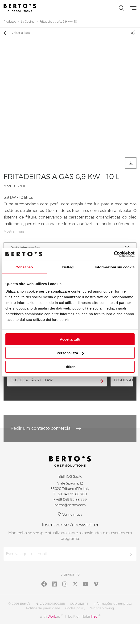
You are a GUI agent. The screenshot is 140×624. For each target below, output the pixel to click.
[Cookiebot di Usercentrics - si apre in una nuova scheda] (114, 254)
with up (51, 616)
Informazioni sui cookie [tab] (115, 267)
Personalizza (70, 353)
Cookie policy (75, 608)
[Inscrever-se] (129, 554)
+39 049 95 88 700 (71, 494)
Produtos (10, 21)
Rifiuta (70, 367)
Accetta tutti (70, 339)
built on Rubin (84, 616)
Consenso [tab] (24, 267)
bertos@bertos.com (70, 505)
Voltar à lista (17, 33)
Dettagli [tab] (68, 267)
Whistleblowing (102, 608)
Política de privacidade (43, 608)
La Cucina (27, 21)
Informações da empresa (113, 603)
